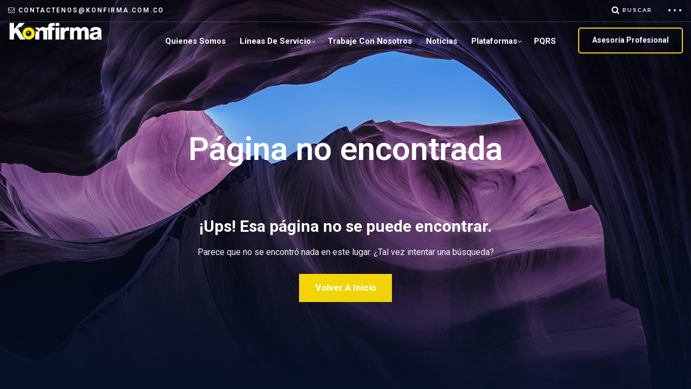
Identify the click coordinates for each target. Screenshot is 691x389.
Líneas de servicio (275, 41)
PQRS (545, 41)
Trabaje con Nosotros (370, 41)
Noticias (441, 41)
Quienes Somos (195, 41)
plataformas (494, 41)
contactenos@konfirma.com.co (91, 10)
